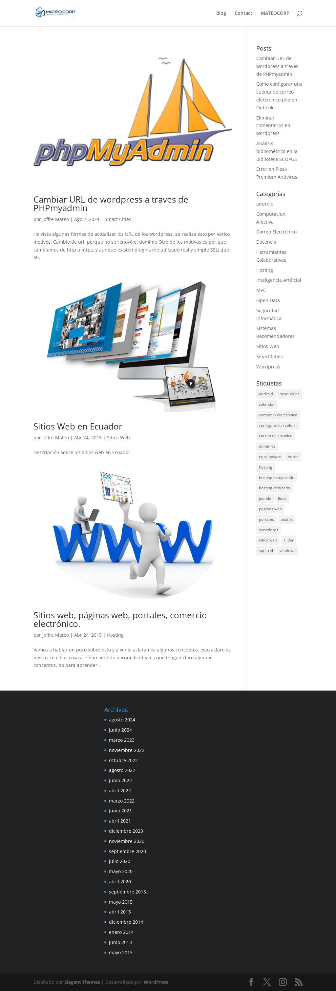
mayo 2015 (121, 902)
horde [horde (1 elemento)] (293, 456)
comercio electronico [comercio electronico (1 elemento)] (278, 415)
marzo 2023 (122, 740)
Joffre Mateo (55, 219)
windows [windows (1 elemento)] (287, 550)
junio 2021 (120, 810)
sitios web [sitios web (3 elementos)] (268, 540)
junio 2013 (120, 942)
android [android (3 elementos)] (266, 394)
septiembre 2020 (127, 851)
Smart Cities (118, 219)
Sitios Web (118, 437)
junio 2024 (120, 730)
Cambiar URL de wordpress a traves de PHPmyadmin (110, 203)
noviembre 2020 (126, 841)
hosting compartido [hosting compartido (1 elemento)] (276, 477)
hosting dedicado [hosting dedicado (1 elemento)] (274, 488)
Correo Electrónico (276, 232)
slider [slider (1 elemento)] (289, 540)
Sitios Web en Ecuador (77, 426)
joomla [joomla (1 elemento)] (265, 498)
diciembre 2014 (126, 922)
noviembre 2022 (126, 750)
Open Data (268, 300)
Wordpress (268, 366)
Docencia (266, 242)
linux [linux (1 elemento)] (282, 498)
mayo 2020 (121, 871)
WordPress (156, 982)
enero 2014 (121, 932)
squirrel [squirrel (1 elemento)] (266, 550)
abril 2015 (120, 912)
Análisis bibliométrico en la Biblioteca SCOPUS (277, 151)
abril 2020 (120, 881)
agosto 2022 (122, 770)
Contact (243, 13)
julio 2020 (119, 861)
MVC (261, 290)
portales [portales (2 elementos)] (266, 519)
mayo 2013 (121, 952)
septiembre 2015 (127, 892)
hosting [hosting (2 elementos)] (265, 467)
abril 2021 (120, 821)
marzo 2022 (122, 801)
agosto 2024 (122, 719)
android (265, 204)
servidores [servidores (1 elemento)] (268, 530)
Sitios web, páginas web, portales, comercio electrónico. (120, 619)
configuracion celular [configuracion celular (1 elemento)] (278, 425)
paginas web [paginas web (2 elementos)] (270, 509)
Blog (221, 13)
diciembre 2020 (126, 831)
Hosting (115, 635)
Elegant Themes (82, 982)
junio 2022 (120, 780)
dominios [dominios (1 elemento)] (267, 446)
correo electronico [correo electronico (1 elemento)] (275, 435)
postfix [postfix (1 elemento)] (287, 519)
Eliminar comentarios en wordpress (273, 126)
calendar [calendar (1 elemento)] (267, 404)
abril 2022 (120, 790)
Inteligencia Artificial (278, 280)
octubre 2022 (123, 760)
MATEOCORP (275, 13)
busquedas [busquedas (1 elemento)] (290, 394)
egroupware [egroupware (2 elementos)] (270, 456)
